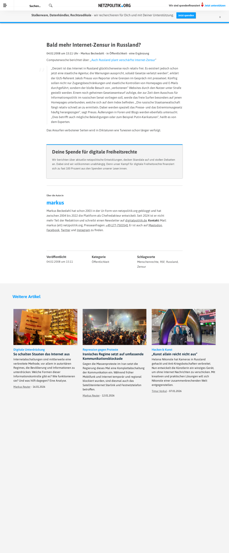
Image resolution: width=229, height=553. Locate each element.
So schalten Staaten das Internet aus (41, 354)
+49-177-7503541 (117, 225)
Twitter (65, 230)
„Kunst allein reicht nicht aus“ (174, 354)
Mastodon (155, 225)
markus (55, 202)
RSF (162, 261)
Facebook (53, 230)
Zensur (141, 266)
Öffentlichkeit (100, 261)
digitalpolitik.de (136, 220)
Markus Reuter (21, 386)
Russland (172, 261)
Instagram (83, 230)
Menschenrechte (148, 261)
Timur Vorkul (159, 391)
